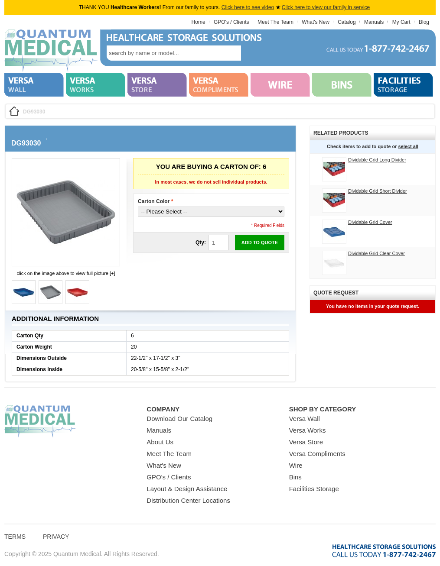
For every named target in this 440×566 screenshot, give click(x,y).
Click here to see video (248, 7)
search (254, 53)
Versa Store (306, 442)
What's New (315, 22)
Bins (295, 477)
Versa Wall (304, 418)
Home (198, 22)
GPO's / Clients (231, 22)
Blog (424, 22)
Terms (15, 536)
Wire (296, 465)
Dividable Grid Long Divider (377, 159)
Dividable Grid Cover (370, 222)
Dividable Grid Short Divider (377, 191)
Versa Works (307, 430)
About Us (160, 442)
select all (408, 146)
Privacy (56, 536)
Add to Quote (259, 242)
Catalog (346, 22)
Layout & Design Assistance (187, 488)
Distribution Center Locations (188, 500)
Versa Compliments (317, 453)
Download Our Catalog (179, 418)
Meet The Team (275, 22)
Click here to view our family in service (326, 7)
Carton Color (155, 201)
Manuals (374, 22)
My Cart (401, 22)
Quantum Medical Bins (51, 51)
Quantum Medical (39, 421)
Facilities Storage (314, 488)
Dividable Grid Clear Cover (376, 253)
